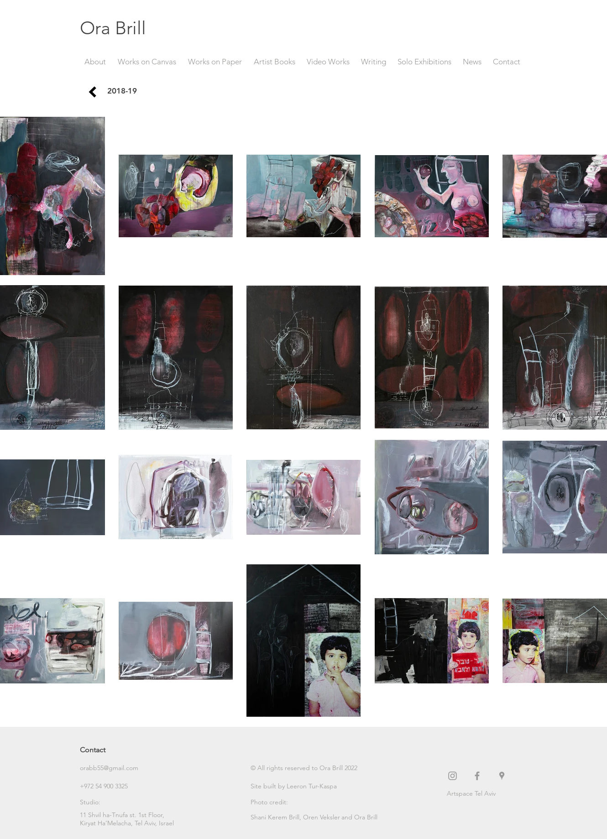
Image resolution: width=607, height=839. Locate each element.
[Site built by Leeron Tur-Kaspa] (294, 786)
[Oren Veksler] (321, 817)
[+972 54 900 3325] (112, 786)
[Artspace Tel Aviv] (487, 794)
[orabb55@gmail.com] (112, 768)
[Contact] (112, 750)
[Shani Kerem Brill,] (277, 817)
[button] (304, 768)
